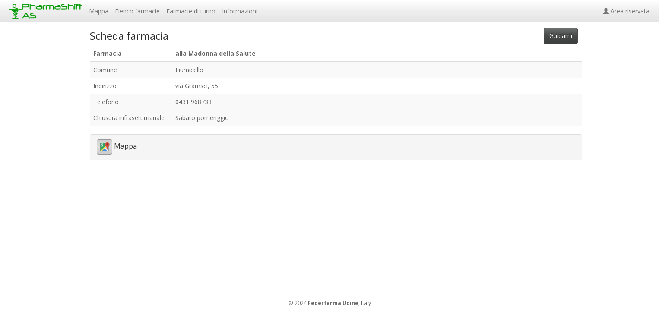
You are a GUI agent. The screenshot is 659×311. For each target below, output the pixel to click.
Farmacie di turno (190, 11)
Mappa (98, 11)
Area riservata (628, 11)
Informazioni (239, 11)
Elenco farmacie (137, 11)
